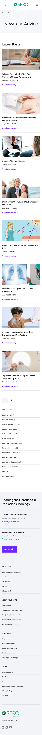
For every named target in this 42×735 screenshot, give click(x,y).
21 (21, 400)
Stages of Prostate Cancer (13, 161)
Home (4, 13)
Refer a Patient (7, 672)
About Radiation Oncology (11, 572)
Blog (3, 639)
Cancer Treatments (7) (10, 429)
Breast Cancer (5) (8, 420)
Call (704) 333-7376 (12, 539)
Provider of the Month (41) (11, 462)
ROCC (4, 681)
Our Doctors (6, 581)
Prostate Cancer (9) (9, 457)
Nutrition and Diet (8, 653)
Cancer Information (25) (11, 424)
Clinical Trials (7, 591)
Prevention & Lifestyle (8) (11, 453)
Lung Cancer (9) (8, 438)
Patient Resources (8, 643)
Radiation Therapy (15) (10, 467)
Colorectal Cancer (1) (9, 434)
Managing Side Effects (10, 624)
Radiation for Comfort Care (11, 619)
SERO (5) (5, 471)
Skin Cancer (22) (8, 476)
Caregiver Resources (9, 648)
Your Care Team (7, 605)
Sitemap (5, 695)
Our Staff (5, 586)
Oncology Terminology (10, 657)
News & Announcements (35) (12, 443)
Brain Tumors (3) (8, 415)
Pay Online (5, 677)
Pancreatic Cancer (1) (10, 448)
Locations (5, 577)
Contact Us (9, 549)
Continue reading (9, 85)
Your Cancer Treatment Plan (12, 610)
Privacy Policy (7, 691)
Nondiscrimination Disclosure (12, 686)
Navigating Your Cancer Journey (13, 615)
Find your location (11, 522)
